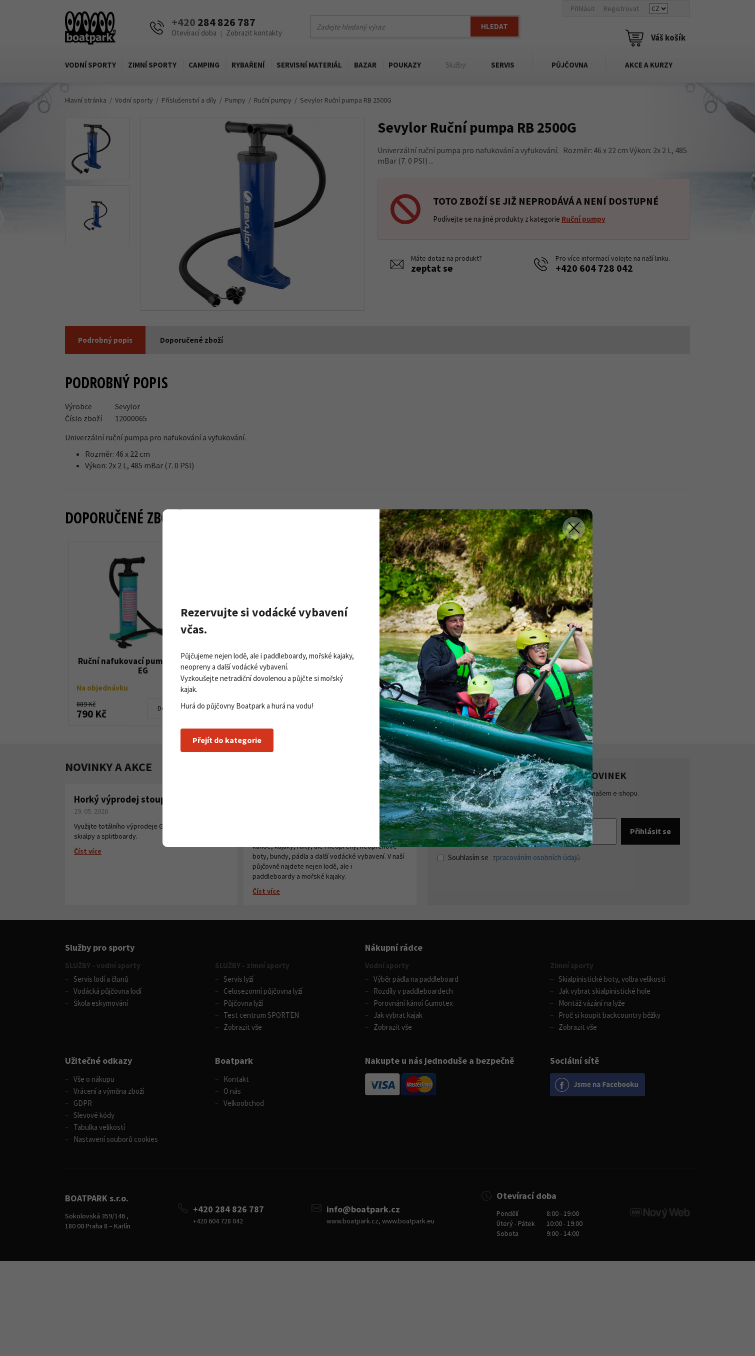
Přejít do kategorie (227, 740)
